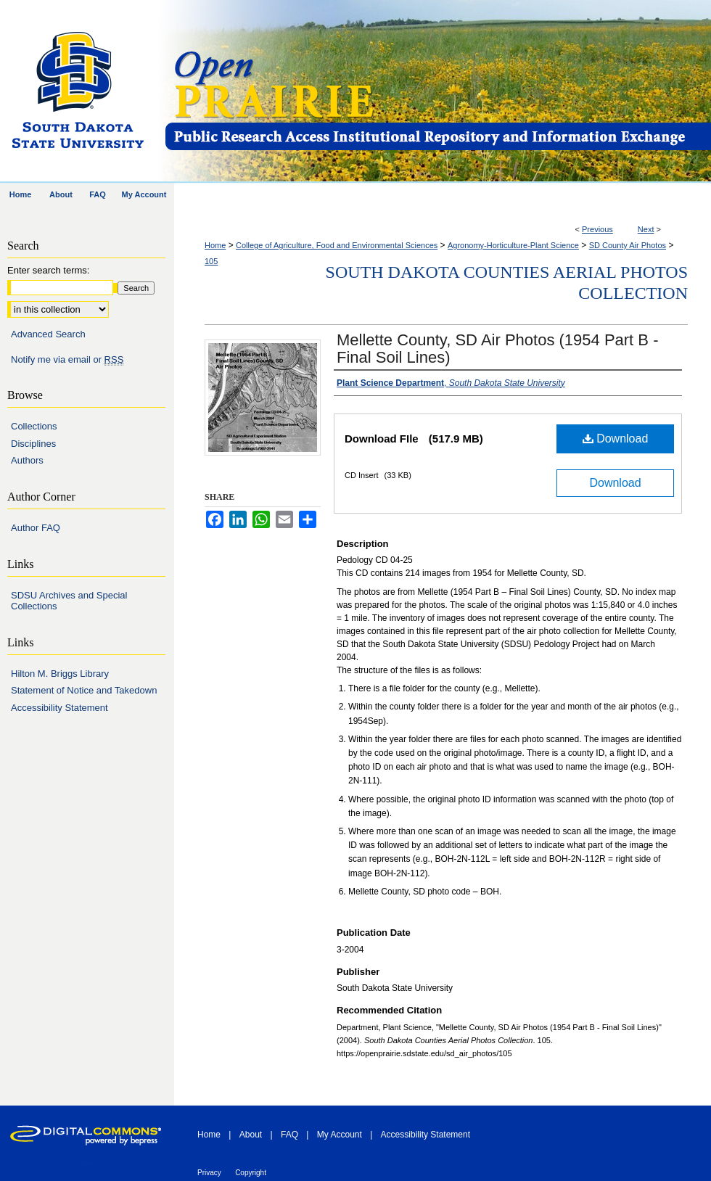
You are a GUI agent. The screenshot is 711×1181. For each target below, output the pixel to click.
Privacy (209, 1173)
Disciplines (33, 443)
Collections (34, 426)
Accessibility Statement (59, 707)
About (250, 1134)
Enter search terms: (48, 270)
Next (646, 229)
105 (211, 261)
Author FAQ (35, 527)
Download (616, 438)
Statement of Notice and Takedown (84, 690)
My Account (339, 1134)
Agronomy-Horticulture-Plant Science (513, 245)
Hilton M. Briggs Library (60, 673)
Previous (597, 229)
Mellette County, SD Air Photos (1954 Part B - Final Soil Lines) (497, 348)
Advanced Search (48, 334)
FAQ (289, 1134)
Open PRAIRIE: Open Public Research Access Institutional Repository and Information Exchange (437, 92)
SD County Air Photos (627, 245)
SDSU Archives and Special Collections (69, 601)
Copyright (250, 1173)
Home (215, 245)
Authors (27, 460)
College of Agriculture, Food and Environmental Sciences (336, 245)
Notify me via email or (67, 360)
